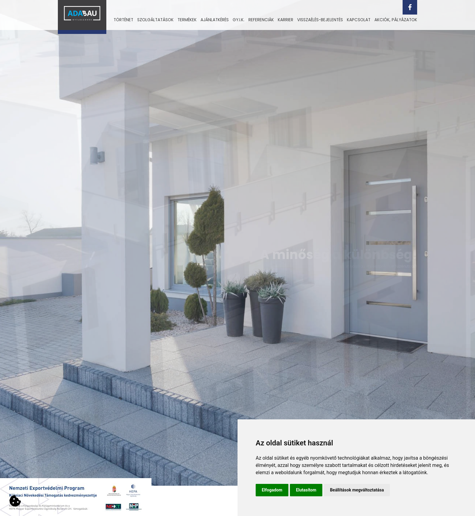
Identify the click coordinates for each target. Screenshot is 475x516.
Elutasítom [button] (306, 490)
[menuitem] (123, 20)
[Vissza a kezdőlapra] (82, 17)
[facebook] (410, 7)
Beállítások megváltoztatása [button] (357, 490)
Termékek (187, 20)
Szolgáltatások (155, 20)
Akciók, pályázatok (395, 20)
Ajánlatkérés (215, 20)
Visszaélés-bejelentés (320, 20)
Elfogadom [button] (272, 490)
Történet (123, 20)
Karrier (285, 20)
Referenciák (261, 20)
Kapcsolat (358, 20)
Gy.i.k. (238, 20)
